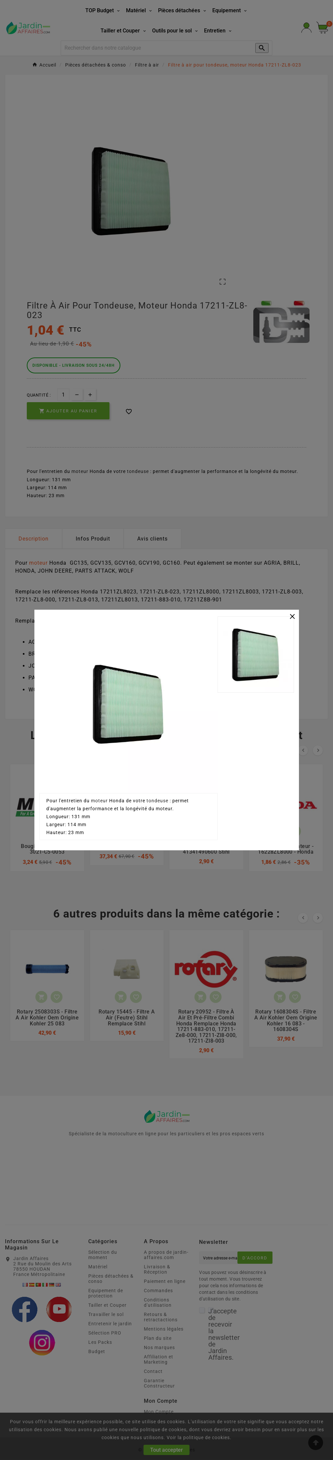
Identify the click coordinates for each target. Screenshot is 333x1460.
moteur (99, 800)
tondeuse (157, 800)
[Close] (292, 615)
